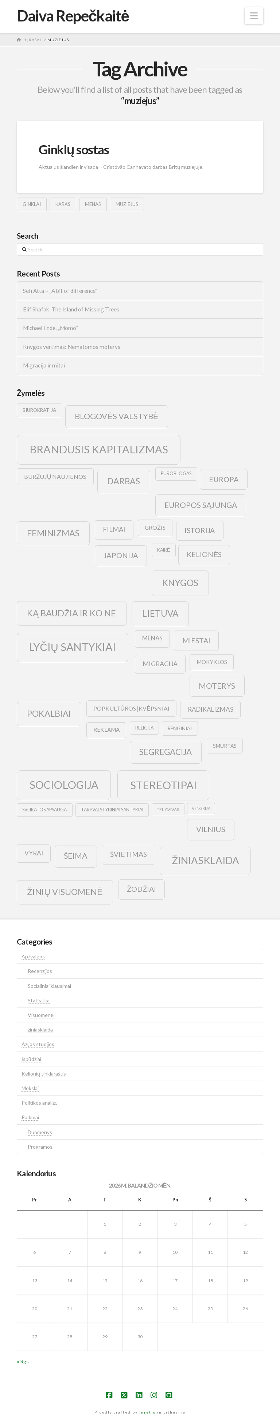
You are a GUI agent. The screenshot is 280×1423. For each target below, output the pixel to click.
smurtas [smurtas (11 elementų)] (225, 746)
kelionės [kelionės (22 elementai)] (204, 554)
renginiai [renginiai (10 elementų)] (180, 728)
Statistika (39, 1000)
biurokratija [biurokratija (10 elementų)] (39, 410)
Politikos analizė (40, 1103)
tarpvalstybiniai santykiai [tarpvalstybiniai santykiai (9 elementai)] (112, 809)
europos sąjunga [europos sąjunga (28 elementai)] (200, 504)
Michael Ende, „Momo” (50, 328)
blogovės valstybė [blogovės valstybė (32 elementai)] (116, 416)
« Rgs (23, 1361)
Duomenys (40, 1132)
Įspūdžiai (31, 1059)
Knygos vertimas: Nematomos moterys (71, 346)
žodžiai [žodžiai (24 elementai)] (141, 889)
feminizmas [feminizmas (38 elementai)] (53, 533)
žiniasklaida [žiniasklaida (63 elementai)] (205, 860)
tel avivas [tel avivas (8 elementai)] (168, 809)
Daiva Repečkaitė (73, 15)
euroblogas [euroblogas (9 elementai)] (176, 473)
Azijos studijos (38, 1044)
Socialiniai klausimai (49, 986)
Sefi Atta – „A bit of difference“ (60, 290)
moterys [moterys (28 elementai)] (217, 685)
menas (93, 204)
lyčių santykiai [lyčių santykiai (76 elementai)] (72, 647)
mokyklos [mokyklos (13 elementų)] (212, 662)
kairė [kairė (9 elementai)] (163, 550)
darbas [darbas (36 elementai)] (123, 481)
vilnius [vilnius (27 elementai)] (210, 829)
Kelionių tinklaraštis (44, 1073)
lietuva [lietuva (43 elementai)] (160, 613)
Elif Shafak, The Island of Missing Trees (71, 309)
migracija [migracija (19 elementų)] (160, 664)
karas (62, 204)
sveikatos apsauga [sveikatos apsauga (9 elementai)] (44, 809)
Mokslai (30, 1088)
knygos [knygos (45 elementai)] (180, 582)
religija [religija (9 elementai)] (144, 728)
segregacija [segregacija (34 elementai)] (165, 752)
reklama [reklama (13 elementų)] (106, 729)
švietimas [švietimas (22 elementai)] (128, 854)
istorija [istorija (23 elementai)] (199, 530)
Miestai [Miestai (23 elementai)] (196, 640)
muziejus (127, 204)
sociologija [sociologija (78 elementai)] (64, 784)
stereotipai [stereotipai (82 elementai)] (163, 785)
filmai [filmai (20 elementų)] (114, 529)
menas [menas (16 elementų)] (152, 638)
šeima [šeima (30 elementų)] (76, 855)
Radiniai (30, 1117)
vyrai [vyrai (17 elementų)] (33, 853)
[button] (254, 15)
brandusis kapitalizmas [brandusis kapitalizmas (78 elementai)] (99, 449)
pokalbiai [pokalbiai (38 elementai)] (49, 713)
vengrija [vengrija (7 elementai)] (201, 808)
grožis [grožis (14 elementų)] (155, 527)
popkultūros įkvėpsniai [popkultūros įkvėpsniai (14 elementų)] (131, 708)
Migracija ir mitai (44, 365)
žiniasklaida (40, 1029)
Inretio (147, 1412)
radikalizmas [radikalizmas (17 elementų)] (210, 709)
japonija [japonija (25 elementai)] (121, 555)
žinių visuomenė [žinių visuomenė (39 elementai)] (65, 892)
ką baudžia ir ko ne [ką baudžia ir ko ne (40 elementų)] (71, 613)
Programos (40, 1147)
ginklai (32, 204)
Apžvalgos (33, 956)
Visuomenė (41, 1015)
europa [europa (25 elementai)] (224, 479)
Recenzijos (40, 971)
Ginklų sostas (74, 149)
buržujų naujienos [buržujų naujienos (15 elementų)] (55, 476)
